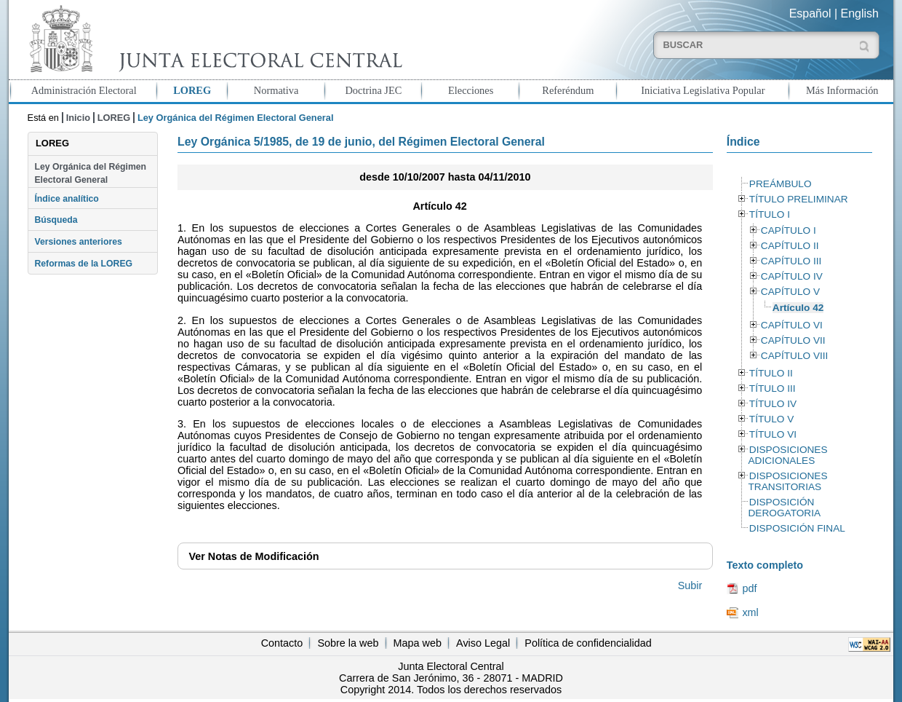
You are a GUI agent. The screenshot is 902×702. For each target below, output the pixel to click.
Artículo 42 (798, 307)
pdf (749, 588)
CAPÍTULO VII (793, 340)
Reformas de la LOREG (83, 264)
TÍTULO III (772, 388)
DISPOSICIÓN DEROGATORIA (784, 507)
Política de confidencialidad (587, 643)
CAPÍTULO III (791, 261)
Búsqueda (55, 220)
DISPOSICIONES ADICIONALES (787, 455)
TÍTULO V (771, 419)
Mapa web (418, 643)
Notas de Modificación (253, 556)
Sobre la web (347, 643)
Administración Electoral (84, 90)
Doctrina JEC (373, 90)
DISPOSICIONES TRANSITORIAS (787, 481)
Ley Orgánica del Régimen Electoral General (90, 173)
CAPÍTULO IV (792, 276)
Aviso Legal (483, 643)
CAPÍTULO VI (792, 325)
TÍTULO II (771, 373)
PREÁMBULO (780, 183)
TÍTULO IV (773, 403)
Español (810, 13)
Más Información (842, 90)
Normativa (276, 90)
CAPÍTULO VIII (795, 355)
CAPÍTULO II (790, 245)
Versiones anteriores (77, 242)
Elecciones (470, 90)
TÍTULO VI (773, 434)
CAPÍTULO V (790, 291)
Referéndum (568, 90)
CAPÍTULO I (788, 230)
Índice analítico (66, 199)
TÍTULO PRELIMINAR (798, 199)
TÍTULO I (769, 214)
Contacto (282, 643)
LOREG (192, 90)
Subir (690, 585)
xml (750, 612)
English (860, 13)
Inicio (78, 117)
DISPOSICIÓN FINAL (797, 528)
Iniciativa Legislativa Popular (703, 90)
